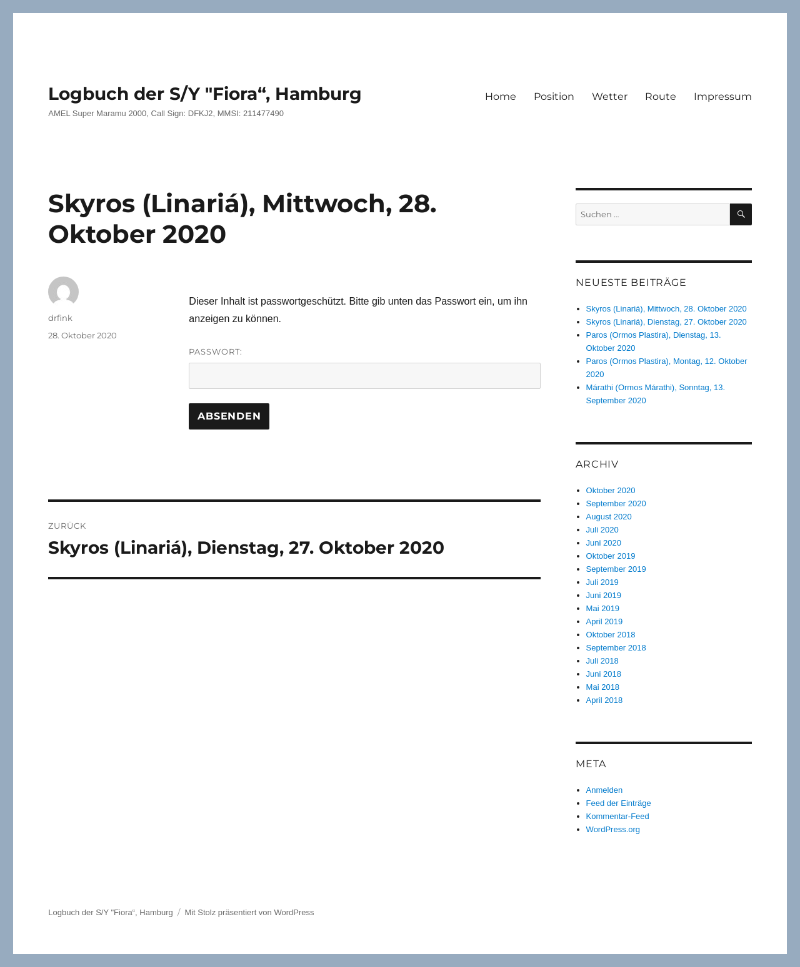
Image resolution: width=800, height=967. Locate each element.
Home (500, 96)
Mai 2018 (602, 687)
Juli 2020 (602, 529)
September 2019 (616, 569)
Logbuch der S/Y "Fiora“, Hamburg (205, 93)
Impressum (723, 96)
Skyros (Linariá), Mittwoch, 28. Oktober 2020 (666, 308)
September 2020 (616, 503)
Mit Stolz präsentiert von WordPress (249, 912)
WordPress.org (613, 829)
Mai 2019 (602, 608)
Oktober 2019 (611, 556)
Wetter (610, 96)
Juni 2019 (603, 595)
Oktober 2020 (611, 490)
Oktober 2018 (611, 634)
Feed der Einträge (618, 803)
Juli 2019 (602, 582)
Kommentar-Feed (617, 816)
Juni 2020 (603, 542)
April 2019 (604, 621)
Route (660, 96)
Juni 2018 (603, 674)
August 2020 (609, 516)
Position (554, 96)
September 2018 (616, 647)
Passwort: (365, 367)
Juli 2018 (602, 660)
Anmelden (604, 790)
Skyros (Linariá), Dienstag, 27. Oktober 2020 (666, 321)
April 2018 (604, 700)
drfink (60, 318)
